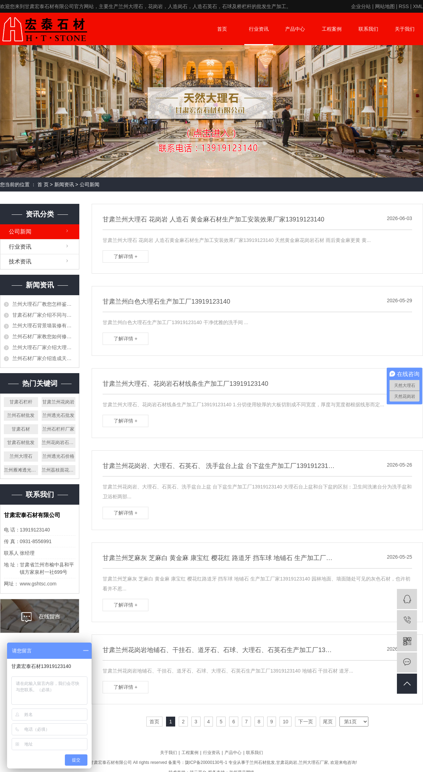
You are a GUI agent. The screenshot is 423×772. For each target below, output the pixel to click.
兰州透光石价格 (58, 456)
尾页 (328, 721)
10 (285, 721)
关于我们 (405, 29)
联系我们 (368, 29)
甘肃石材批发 (21, 442)
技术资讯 (20, 262)
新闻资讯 (64, 184)
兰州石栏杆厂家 (58, 429)
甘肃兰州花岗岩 (58, 402)
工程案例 (332, 29)
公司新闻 (89, 184)
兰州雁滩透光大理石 (21, 470)
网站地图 (385, 6)
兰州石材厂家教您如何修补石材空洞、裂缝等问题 (43, 336)
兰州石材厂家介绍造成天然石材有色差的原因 (43, 358)
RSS (404, 6)
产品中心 (295, 29)
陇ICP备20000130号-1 (206, 762)
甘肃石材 (21, 429)
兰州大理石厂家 (313, 762)
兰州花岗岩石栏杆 (59, 442)
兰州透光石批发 (58, 415)
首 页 (43, 184)
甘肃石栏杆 (21, 402)
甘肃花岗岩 (286, 762)
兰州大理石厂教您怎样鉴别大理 (43, 304)
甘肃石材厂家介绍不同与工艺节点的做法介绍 (43, 315)
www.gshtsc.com (38, 583)
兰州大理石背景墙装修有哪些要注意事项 (43, 325)
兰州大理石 (21, 456)
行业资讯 (259, 29)
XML (418, 6)
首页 (222, 29)
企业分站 (361, 6)
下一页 (305, 721)
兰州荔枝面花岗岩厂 (59, 470)
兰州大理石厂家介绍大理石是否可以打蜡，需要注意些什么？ (43, 347)
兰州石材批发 (21, 415)
